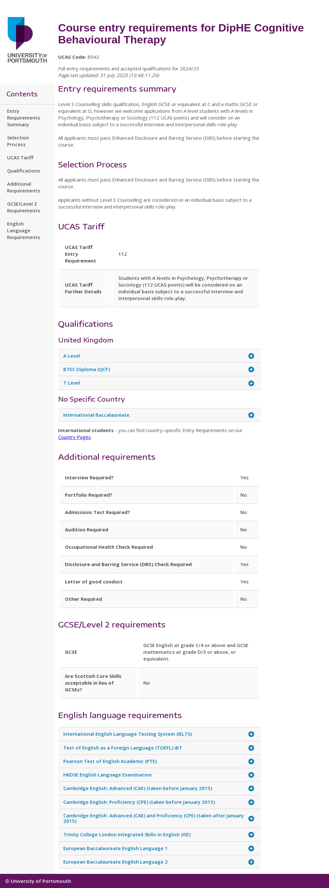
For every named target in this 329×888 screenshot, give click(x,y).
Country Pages (74, 437)
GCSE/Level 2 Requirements (23, 207)
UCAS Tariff (20, 157)
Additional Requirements (23, 187)
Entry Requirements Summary (23, 118)
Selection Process (18, 140)
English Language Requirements (23, 230)
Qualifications (23, 170)
